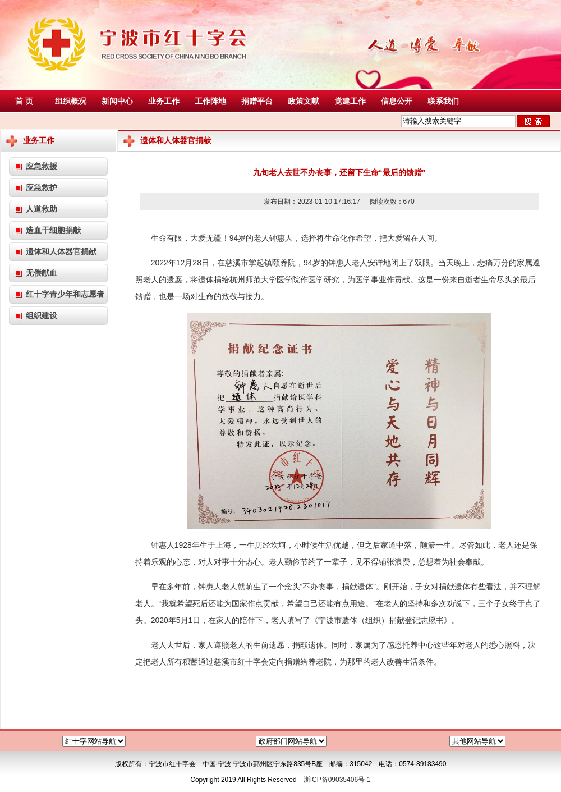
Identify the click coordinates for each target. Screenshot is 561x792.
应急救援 (41, 166)
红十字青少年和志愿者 (65, 294)
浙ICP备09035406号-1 (337, 780)
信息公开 (396, 101)
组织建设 (41, 315)
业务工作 (164, 101)
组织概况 (70, 101)
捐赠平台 (257, 101)
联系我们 (443, 101)
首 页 (24, 101)
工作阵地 (210, 101)
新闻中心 (117, 101)
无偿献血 (41, 272)
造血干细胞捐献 (53, 230)
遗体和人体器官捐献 (61, 251)
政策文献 (303, 101)
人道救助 (41, 208)
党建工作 (350, 101)
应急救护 (41, 187)
